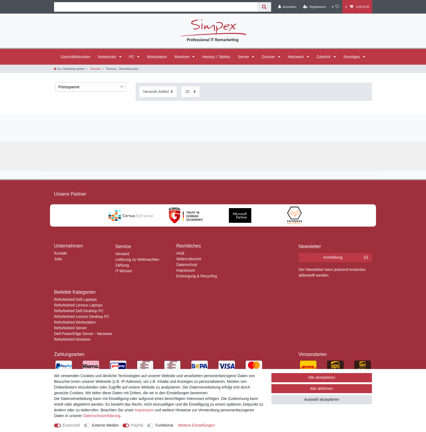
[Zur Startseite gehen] (69, 68)
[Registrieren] (314, 7)
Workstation (157, 57)
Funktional (164, 425)
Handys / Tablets (216, 57)
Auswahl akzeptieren (321, 399)
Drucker (269, 57)
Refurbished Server (70, 328)
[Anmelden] (287, 7)
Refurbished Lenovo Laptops (78, 305)
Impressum (185, 270)
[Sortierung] (158, 91)
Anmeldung (345, 257)
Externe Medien (105, 425)
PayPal (137, 425)
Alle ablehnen (321, 388)
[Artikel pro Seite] (190, 91)
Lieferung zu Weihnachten (137, 259)
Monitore (182, 57)
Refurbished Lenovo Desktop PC (81, 316)
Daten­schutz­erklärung (101, 416)
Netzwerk (296, 57)
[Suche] (264, 7)
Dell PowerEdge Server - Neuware (83, 333)
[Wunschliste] (335, 7)
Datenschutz (187, 264)
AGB (180, 253)
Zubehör (324, 57)
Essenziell (71, 425)
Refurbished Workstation (75, 322)
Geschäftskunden (75, 57)
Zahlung (122, 265)
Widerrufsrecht (188, 259)
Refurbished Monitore (72, 339)
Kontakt (60, 253)
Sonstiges (352, 57)
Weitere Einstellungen (196, 425)
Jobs (58, 259)
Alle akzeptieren (321, 377)
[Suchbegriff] (155, 7)
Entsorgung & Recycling (196, 276)
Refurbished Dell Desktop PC (79, 311)
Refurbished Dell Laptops (75, 299)
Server (244, 57)
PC (132, 57)
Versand (122, 254)
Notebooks (107, 57)
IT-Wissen (123, 271)
